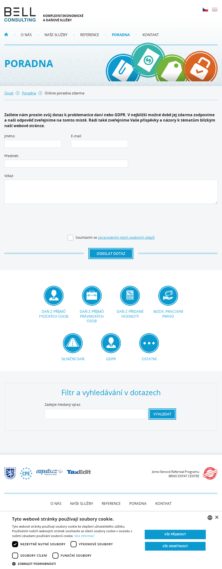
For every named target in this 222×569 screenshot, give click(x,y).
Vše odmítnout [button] (175, 546)
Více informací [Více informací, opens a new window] (84, 536)
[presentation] (111, 219)
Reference (89, 34)
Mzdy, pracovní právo (168, 302)
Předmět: (11, 156)
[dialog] (111, 540)
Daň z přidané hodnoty (130, 302)
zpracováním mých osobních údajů (126, 237)
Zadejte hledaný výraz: (63, 404)
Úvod (8, 93)
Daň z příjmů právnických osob (92, 304)
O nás (26, 34)
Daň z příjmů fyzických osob (53, 302)
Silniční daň (72, 347)
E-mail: (76, 136)
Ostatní (149, 347)
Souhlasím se (111, 238)
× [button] (216, 517)
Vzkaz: (9, 175)
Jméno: (9, 136)
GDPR (111, 347)
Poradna (121, 34)
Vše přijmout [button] (175, 534)
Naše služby (55, 34)
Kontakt (151, 34)
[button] (75, 563)
